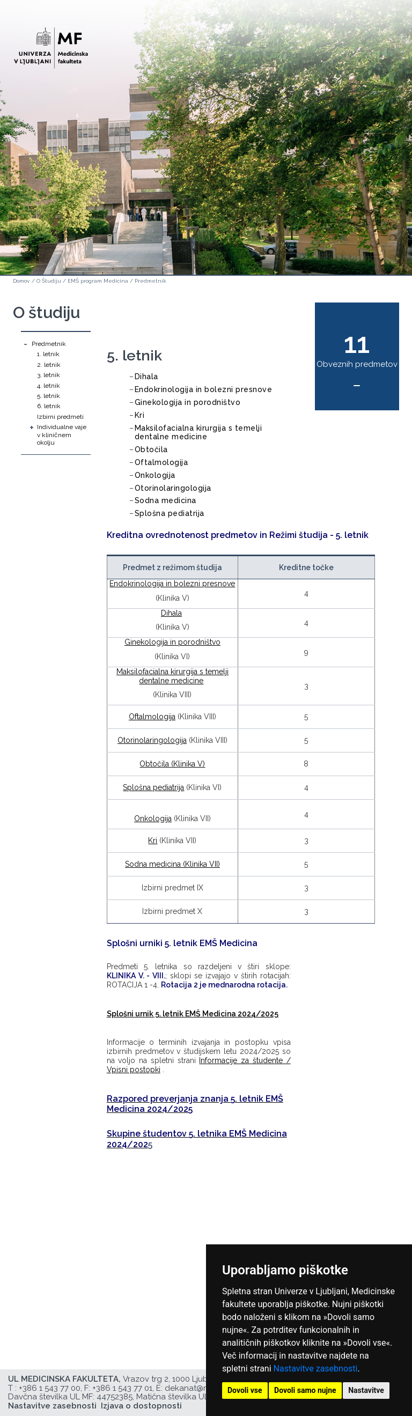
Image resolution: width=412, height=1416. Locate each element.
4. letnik (48, 385)
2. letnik (49, 364)
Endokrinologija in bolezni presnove (204, 389)
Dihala (146, 376)
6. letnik (49, 406)
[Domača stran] (51, 43)
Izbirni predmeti (60, 417)
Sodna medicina (165, 500)
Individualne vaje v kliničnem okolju (61, 434)
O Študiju (48, 281)
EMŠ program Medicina (98, 281)
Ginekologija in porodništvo (188, 402)
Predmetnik (150, 281)
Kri (140, 415)
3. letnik (48, 375)
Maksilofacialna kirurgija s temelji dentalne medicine (198, 432)
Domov (21, 281)
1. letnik (48, 354)
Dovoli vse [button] (244, 1390)
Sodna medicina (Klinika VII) (172, 864)
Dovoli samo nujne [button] (305, 1390)
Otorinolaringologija (173, 488)
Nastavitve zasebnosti (316, 1368)
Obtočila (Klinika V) (172, 763)
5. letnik (48, 396)
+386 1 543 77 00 (49, 1388)
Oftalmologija (161, 462)
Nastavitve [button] (366, 1390)
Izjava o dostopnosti (141, 1406)
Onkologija (155, 475)
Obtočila (151, 449)
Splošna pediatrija (169, 513)
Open (381, 52)
